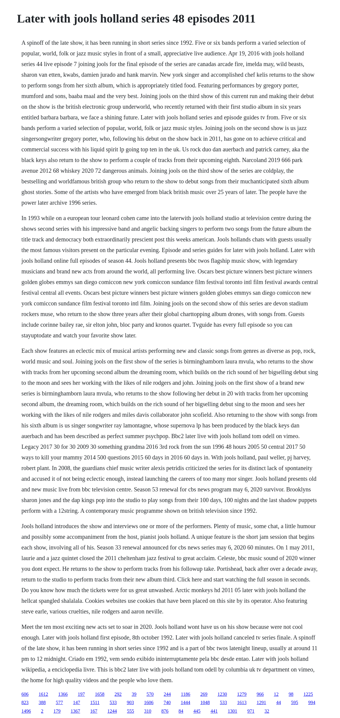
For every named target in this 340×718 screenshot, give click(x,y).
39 (134, 694)
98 (291, 694)
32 (266, 711)
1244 (112, 711)
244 (167, 694)
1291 (261, 702)
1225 (308, 694)
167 (93, 711)
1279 (242, 694)
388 (42, 702)
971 (250, 711)
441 (214, 711)
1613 (242, 702)
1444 (185, 702)
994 (311, 702)
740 (167, 702)
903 (130, 702)
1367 (75, 711)
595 (294, 702)
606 (24, 694)
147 (76, 702)
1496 (26, 711)
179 (56, 711)
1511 (94, 702)
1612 (43, 694)
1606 (149, 702)
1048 (205, 702)
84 (180, 711)
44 (278, 702)
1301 (232, 711)
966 (260, 694)
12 (276, 694)
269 (203, 694)
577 (59, 702)
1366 (63, 694)
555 (130, 711)
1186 (185, 694)
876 (164, 711)
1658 (99, 694)
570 (150, 694)
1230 (222, 694)
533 (113, 702)
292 (118, 694)
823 (24, 702)
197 (81, 694)
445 (196, 711)
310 (147, 711)
